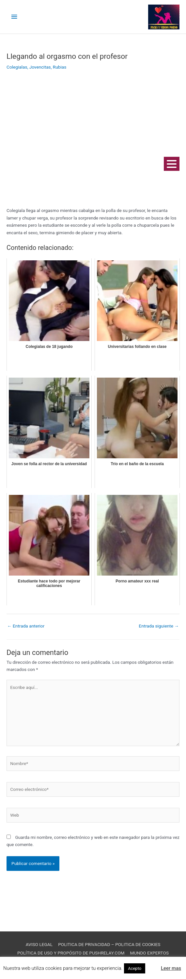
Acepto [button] (134, 968)
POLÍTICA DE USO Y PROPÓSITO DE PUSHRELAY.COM (71, 952)
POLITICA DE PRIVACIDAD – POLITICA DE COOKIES (109, 944)
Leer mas (171, 968)
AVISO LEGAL (39, 944)
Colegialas (17, 67)
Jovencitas (40, 67)
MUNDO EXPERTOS (149, 952)
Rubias (59, 67)
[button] (152, 965)
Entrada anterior (25, 625)
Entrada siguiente (159, 625)
